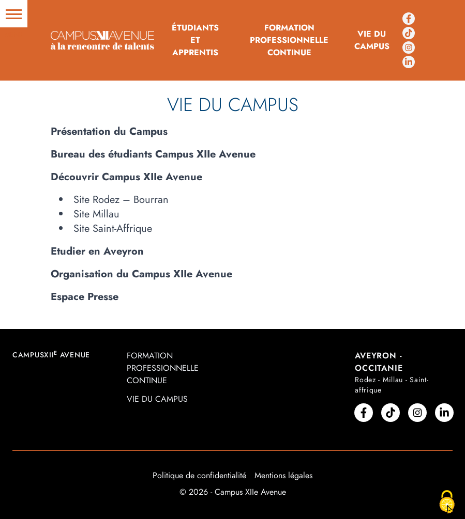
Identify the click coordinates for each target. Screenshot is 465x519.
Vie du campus (371, 40)
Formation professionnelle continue (289, 40)
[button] (13, 13)
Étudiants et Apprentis (195, 40)
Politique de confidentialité (199, 475)
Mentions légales (283, 475)
